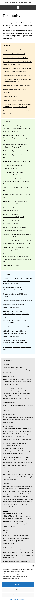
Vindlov (5, 511)
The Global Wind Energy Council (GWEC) (16, 457)
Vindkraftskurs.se (18, 2)
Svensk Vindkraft (8, 426)
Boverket (6, 364)
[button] (33, 566)
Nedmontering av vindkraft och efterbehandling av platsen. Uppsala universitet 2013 (14, 320)
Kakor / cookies (12, 599)
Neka (18, 589)
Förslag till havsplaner (10, 96)
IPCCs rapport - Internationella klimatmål (16, 85)
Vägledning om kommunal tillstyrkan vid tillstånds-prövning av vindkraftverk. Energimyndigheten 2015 (16, 333)
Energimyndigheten (9, 376)
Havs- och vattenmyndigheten (13, 388)
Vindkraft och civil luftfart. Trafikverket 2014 (17, 300)
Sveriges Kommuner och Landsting (14, 443)
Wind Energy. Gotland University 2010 (15, 58)
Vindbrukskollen (8, 472)
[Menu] (18, 7)
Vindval (5, 530)
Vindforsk (6, 483)
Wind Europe (7, 547)
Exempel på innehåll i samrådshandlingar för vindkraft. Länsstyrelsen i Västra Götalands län (17, 181)
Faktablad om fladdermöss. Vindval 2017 (16, 161)
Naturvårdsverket (9, 402)
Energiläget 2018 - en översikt (13, 100)
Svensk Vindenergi (9, 414)
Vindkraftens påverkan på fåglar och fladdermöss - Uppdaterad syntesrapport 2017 (16, 137)
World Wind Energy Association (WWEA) (16, 561)
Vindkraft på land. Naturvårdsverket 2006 (16, 327)
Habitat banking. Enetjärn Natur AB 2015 (16, 75)
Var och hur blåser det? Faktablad (14, 54)
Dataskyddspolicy (21, 599)
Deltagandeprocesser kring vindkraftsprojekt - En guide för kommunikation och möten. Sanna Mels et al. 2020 (17, 128)
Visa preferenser (18, 595)
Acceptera (18, 584)
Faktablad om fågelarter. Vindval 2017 (15, 151)
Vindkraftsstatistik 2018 (11, 265)
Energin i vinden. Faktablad (12, 50)
